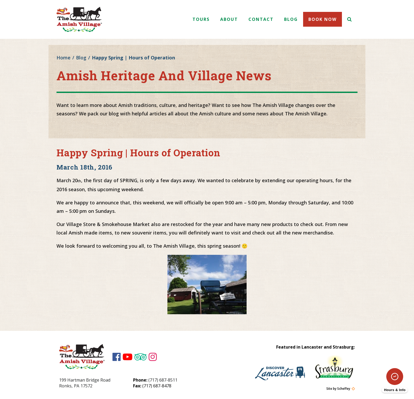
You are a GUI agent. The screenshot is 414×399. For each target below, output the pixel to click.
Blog (291, 19)
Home (63, 57)
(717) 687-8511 (162, 380)
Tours (201, 19)
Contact (261, 19)
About (229, 19)
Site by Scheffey (338, 388)
